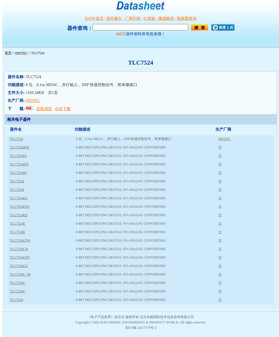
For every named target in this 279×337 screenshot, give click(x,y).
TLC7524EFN (19, 207)
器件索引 (114, 18)
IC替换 (149, 18)
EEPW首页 (94, 18)
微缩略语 (166, 18)
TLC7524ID (18, 173)
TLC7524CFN (20, 257)
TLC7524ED (19, 215)
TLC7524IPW (19, 147)
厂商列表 (133, 18)
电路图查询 (187, 18)
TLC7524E (17, 224)
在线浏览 (44, 109)
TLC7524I (17, 181)
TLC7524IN (18, 156)
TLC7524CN (19, 249)
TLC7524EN (19, 198)
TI (219, 147)
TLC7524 (16, 139)
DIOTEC (33, 101)
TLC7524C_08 (20, 274)
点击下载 (63, 109)
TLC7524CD (19, 266)
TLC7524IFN (19, 164)
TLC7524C (17, 283)
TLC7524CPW (20, 240)
